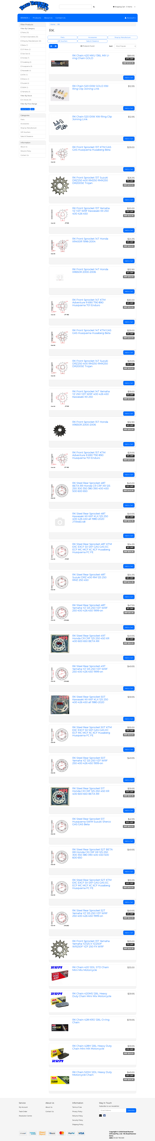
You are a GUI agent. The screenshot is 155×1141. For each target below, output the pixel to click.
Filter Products (27, 25)
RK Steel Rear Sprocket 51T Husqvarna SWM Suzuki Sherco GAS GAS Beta (91, 821)
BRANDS (25, 18)
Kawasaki (26, 71)
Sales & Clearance (27, 136)
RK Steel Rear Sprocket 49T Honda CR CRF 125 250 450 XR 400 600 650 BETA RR (90, 638)
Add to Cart (129, 78)
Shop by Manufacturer (31, 41)
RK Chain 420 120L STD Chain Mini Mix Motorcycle (90, 968)
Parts (25, 32)
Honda (25, 58)
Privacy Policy (77, 1111)
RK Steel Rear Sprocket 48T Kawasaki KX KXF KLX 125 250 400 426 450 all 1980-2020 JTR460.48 (90, 517)
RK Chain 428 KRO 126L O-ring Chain (90, 1021)
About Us (48, 18)
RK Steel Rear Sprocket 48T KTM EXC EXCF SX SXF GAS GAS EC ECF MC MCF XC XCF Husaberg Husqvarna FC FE (92, 548)
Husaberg (26, 62)
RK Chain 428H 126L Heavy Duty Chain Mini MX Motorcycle (92, 1047)
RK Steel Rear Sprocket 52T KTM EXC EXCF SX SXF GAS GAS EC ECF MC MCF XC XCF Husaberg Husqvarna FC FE (91, 884)
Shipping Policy (77, 1124)
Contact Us (60, 18)
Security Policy (77, 1120)
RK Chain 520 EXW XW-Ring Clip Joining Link (92, 118)
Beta (25, 45)
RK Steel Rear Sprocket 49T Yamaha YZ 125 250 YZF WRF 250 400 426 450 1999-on (90, 669)
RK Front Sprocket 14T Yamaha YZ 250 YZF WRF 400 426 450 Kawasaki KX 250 (91, 394)
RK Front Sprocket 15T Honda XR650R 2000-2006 (90, 423)
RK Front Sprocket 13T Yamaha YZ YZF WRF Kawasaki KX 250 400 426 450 (91, 211)
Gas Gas (26, 54)
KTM (25, 75)
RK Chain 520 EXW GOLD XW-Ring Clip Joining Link (90, 87)
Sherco (25, 79)
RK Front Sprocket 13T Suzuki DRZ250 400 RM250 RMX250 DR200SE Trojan (90, 180)
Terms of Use (77, 1107)
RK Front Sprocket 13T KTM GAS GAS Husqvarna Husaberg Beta (91, 148)
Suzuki (25, 83)
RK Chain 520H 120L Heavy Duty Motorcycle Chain (92, 1073)
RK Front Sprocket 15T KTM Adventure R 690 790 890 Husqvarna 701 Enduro (88, 455)
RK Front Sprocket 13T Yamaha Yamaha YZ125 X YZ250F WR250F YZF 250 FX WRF (91, 944)
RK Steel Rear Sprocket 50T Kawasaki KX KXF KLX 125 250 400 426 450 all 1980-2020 (90, 699)
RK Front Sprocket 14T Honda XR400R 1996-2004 (90, 240)
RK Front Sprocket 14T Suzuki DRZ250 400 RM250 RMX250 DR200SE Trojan (90, 363)
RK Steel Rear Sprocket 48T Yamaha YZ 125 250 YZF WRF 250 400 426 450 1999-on (90, 608)
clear (32, 109)
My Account (23, 1107)
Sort (111, 46)
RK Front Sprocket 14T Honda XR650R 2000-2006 (90, 270)
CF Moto (26, 49)
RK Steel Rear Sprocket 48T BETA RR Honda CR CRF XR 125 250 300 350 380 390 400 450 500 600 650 (91, 487)
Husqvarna (27, 66)
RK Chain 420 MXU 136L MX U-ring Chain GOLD (90, 57)
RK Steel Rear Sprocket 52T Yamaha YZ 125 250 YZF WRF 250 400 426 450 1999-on (90, 913)
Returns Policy (26, 151)
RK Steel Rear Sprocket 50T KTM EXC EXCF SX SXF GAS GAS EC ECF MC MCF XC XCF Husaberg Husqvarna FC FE (92, 731)
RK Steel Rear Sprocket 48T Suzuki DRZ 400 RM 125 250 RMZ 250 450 (89, 577)
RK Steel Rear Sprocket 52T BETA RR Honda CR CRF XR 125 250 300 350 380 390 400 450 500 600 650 (92, 853)
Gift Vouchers (25, 132)
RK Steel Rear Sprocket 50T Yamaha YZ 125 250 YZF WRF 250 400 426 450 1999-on (90, 760)
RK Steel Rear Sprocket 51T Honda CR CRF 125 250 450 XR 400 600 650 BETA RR (90, 791)
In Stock (26, 100)
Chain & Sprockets (30, 37)
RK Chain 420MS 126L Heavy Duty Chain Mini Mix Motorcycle (91, 995)
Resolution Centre (25, 1116)
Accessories (25, 124)
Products (37, 18)
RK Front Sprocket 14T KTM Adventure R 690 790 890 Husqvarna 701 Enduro (89, 302)
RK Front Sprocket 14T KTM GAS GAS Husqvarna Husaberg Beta (91, 331)
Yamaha (26, 92)
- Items (122, 7)
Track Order (23, 1111)
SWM (25, 87)
